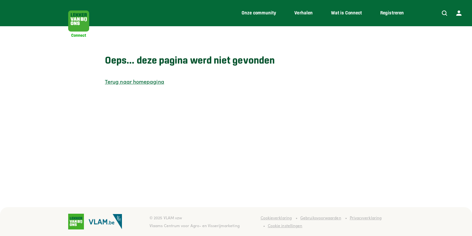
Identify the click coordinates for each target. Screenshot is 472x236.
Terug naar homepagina (134, 81)
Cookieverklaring (276, 217)
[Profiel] (459, 13)
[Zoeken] (444, 13)
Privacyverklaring (366, 217)
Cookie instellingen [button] (285, 225)
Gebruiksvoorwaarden (320, 217)
